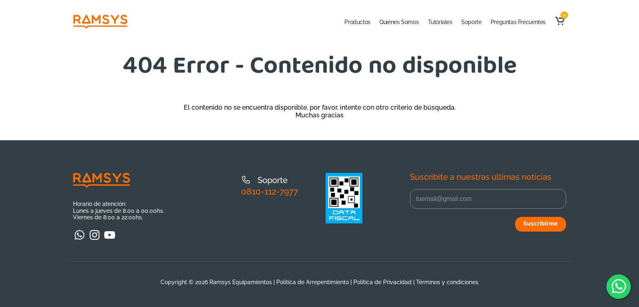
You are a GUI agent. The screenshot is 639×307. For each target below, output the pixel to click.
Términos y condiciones (447, 282)
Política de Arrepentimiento (312, 282)
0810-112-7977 (269, 191)
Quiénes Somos (399, 22)
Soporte (471, 22)
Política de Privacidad (382, 282)
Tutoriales (440, 22)
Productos (357, 22)
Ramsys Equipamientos (240, 282)
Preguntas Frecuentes (518, 22)
